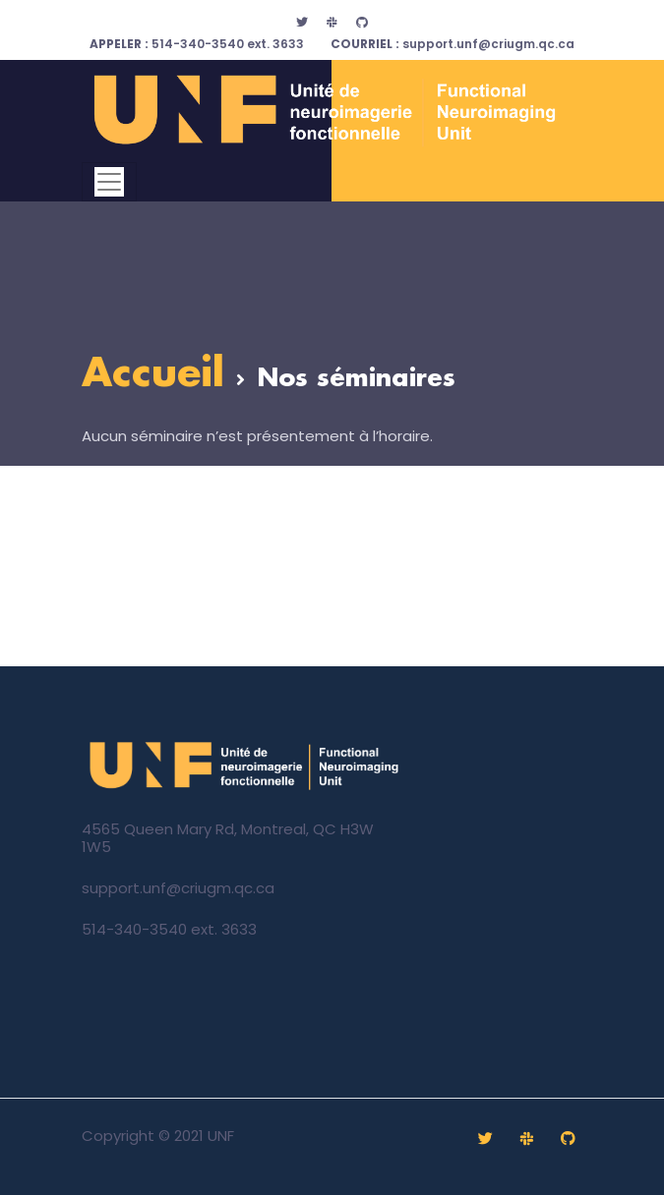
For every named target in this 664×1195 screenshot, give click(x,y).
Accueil (153, 375)
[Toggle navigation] (109, 181)
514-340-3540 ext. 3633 (197, 43)
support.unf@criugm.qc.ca (452, 43)
